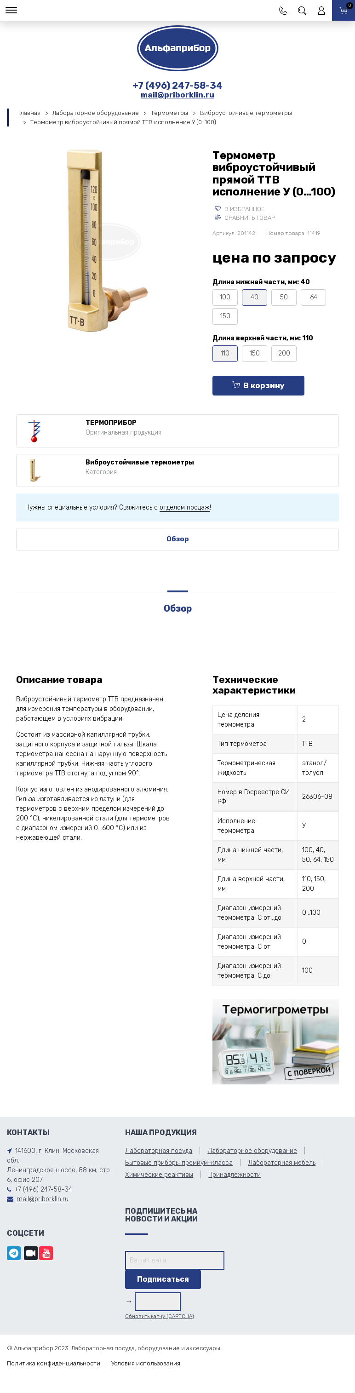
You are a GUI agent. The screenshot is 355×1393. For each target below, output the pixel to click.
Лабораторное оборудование (95, 112)
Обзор (177, 539)
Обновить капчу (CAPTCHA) (159, 1316)
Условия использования (145, 1363)
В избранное (240, 209)
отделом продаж (185, 507)
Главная (29, 112)
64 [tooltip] (313, 297)
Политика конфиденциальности (53, 1363)
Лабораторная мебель (281, 1163)
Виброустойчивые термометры (246, 112)
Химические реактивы (159, 1175)
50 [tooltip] (284, 297)
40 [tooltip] (254, 297)
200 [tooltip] (284, 353)
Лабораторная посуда (158, 1151)
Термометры (169, 112)
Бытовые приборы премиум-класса (179, 1163)
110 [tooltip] (225, 353)
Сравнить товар (245, 217)
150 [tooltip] (225, 316)
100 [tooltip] (225, 297)
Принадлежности (234, 1175)
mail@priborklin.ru (177, 94)
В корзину (258, 385)
